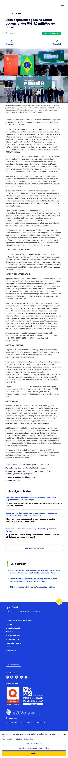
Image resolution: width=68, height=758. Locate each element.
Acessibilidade (11, 650)
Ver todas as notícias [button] (34, 548)
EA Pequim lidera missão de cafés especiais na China (32, 587)
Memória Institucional (13, 643)
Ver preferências (34, 743)
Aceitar (34, 754)
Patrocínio (9, 624)
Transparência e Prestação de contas (19, 620)
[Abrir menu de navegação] (62, 5)
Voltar (18, 14)
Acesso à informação (13, 628)
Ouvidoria (9, 632)
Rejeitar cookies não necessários (34, 748)
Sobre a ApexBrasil (12, 639)
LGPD (8, 647)
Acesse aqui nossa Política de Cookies (17, 739)
